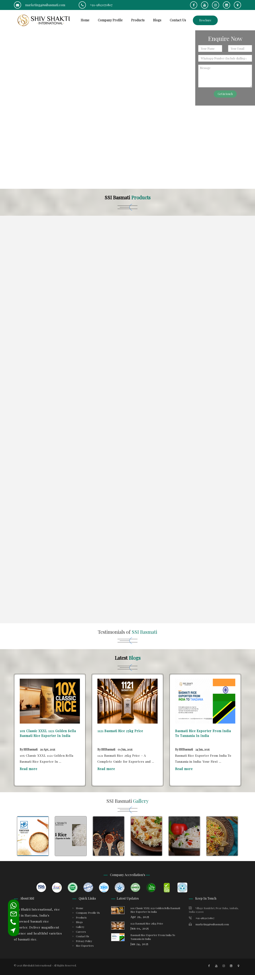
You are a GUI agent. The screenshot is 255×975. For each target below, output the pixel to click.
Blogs (157, 20)
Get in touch (225, 94)
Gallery (80, 927)
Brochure (205, 20)
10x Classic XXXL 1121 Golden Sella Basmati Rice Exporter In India (48, 733)
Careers (81, 931)
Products (137, 20)
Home (85, 20)
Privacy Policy (84, 941)
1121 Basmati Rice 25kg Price (120, 731)
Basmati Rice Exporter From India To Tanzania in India (203, 733)
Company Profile (110, 20)
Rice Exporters (85, 945)
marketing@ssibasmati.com (39, 5)
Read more (28, 769)
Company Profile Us (88, 912)
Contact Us (178, 20)
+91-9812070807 (95, 5)
